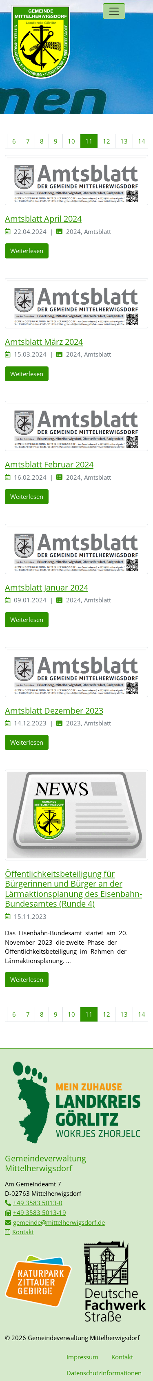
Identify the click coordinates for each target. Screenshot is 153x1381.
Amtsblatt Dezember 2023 (54, 710)
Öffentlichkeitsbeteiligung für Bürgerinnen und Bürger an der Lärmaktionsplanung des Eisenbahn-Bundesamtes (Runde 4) (73, 888)
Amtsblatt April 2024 (43, 218)
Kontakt (23, 1232)
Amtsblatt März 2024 (44, 341)
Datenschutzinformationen (104, 1373)
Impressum (82, 1357)
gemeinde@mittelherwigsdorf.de (59, 1222)
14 (141, 141)
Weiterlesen (26, 251)
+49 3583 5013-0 (37, 1203)
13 (124, 141)
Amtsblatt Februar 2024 (49, 464)
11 (89, 141)
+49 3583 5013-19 (39, 1212)
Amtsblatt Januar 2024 (46, 587)
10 (71, 141)
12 (106, 141)
